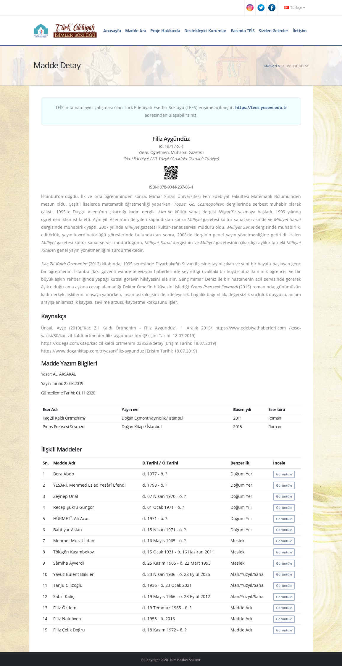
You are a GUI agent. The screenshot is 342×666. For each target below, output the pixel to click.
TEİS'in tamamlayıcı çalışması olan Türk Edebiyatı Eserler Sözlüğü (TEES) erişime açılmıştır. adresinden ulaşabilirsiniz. (171, 111)
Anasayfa (112, 30)
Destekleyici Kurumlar (205, 30)
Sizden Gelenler (273, 30)
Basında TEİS (243, 30)
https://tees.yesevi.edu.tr (261, 107)
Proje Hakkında (165, 30)
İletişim (300, 30)
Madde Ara (135, 30)
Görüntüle (284, 474)
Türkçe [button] (294, 7)
